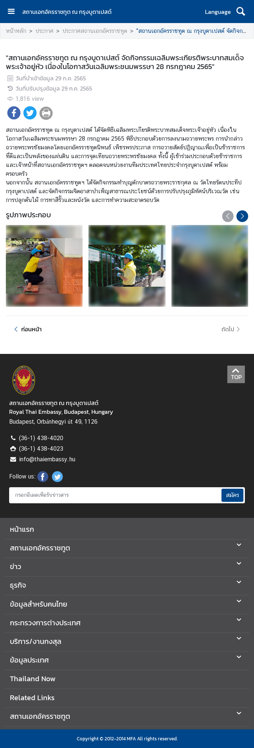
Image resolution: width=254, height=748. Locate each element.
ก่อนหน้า (27, 329)
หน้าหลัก (16, 30)
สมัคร (232, 495)
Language (218, 11)
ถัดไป (231, 329)
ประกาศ (44, 30)
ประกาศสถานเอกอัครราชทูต (94, 30)
